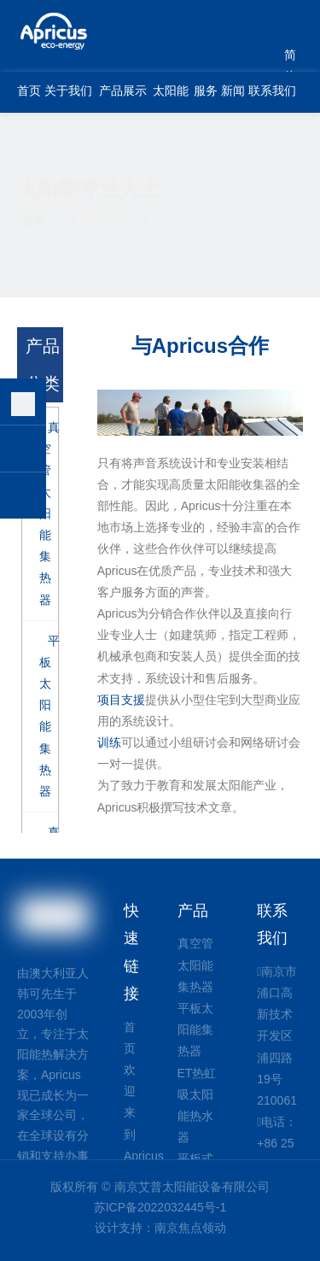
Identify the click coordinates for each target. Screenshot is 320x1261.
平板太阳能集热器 (195, 1029)
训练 (109, 742)
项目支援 (121, 700)
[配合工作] (200, 412)
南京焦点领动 (190, 1228)
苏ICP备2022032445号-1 (160, 1207)
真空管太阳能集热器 (195, 964)
